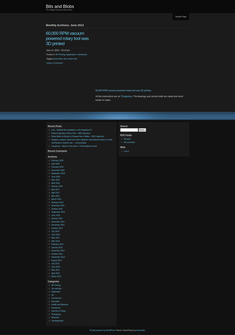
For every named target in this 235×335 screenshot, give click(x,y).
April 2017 (55, 193)
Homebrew (82, 54)
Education (55, 301)
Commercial (56, 298)
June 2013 (55, 267)
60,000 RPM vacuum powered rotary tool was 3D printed (67, 38)
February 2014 (57, 244)
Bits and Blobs (60, 6)
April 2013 (55, 273)
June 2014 (55, 235)
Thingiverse (126, 96)
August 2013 (56, 260)
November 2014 (57, 225)
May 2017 (55, 190)
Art (52, 295)
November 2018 (57, 170)
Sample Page (180, 17)
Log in (126, 151)
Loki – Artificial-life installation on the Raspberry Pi (71, 130)
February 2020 (57, 160)
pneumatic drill (59, 59)
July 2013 (55, 264)
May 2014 (55, 238)
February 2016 (57, 202)
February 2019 (57, 167)
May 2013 (55, 270)
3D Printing (60, 54)
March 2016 (56, 199)
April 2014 (55, 241)
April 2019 (55, 164)
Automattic (140, 330)
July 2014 (55, 231)
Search (124, 126)
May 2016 (55, 196)
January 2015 (57, 218)
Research (55, 317)
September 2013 (58, 257)
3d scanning (56, 289)
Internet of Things (58, 311)
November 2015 (57, 206)
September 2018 (58, 173)
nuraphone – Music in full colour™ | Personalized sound (74, 146)
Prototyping (56, 314)
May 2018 (55, 180)
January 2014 (57, 248)
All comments (129, 142)
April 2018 (55, 183)
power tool (72, 59)
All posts (127, 139)
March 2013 (56, 276)
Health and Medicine (59, 305)
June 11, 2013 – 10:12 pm (58, 50)
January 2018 (57, 186)
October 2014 (57, 228)
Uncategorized (57, 321)
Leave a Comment (54, 63)
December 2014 (57, 222)
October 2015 (57, 209)
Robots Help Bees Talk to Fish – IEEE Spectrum (71, 133)
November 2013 (57, 251)
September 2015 (58, 212)
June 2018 (55, 177)
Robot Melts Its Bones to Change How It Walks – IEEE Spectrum (77, 136)
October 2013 (57, 254)
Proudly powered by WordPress (102, 330)
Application (71, 54)
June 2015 (55, 215)
